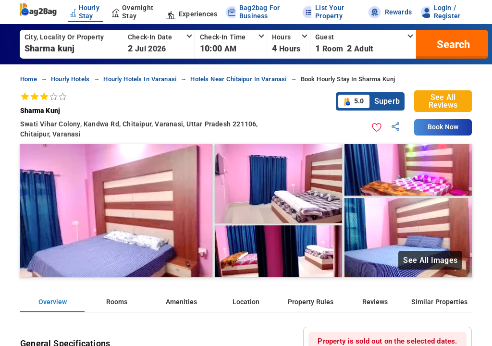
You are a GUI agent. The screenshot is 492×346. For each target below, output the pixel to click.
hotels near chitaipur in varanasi (238, 79)
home (28, 79)
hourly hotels (70, 79)
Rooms (116, 302)
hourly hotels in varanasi (139, 79)
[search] (452, 44)
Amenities (181, 302)
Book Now (443, 127)
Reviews (375, 302)
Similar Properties (439, 302)
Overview (52, 302)
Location (246, 302)
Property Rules (310, 302)
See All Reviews (443, 101)
